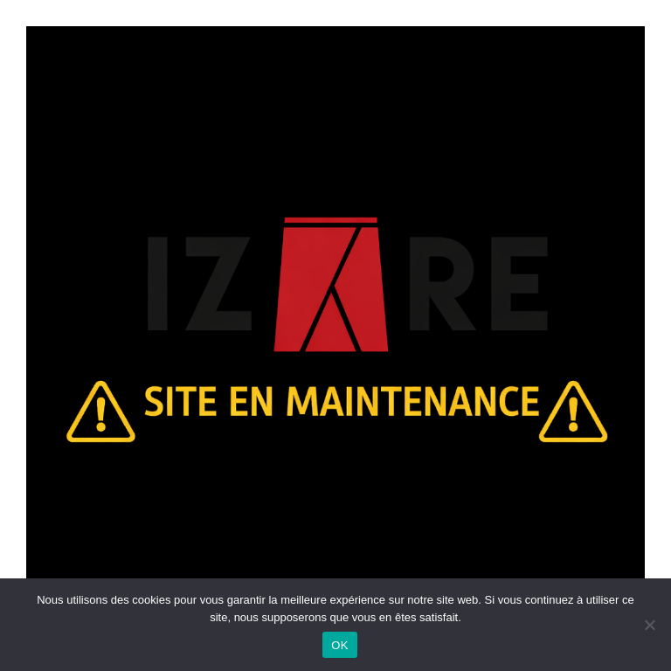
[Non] (649, 624)
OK (339, 645)
